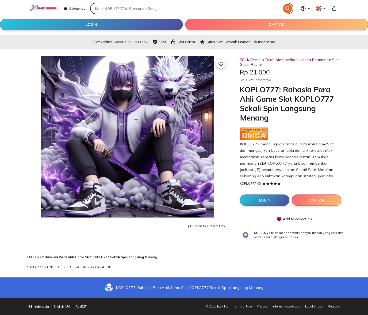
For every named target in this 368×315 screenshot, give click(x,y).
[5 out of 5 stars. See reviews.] (272, 183)
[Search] (287, 8)
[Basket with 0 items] (334, 8)
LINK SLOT (54, 267)
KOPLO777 (248, 183)
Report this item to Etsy (206, 226)
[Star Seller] (259, 183)
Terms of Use (242, 306)
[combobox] (186, 8)
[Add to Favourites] (221, 64)
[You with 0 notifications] (321, 8)
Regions (334, 306)
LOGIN (91, 24)
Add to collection (294, 219)
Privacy (262, 306)
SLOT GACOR (76, 267)
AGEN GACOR (100, 267)
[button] (58, 306)
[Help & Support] (305, 8)
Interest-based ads (286, 306)
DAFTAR (276, 24)
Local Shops (314, 306)
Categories (74, 8)
